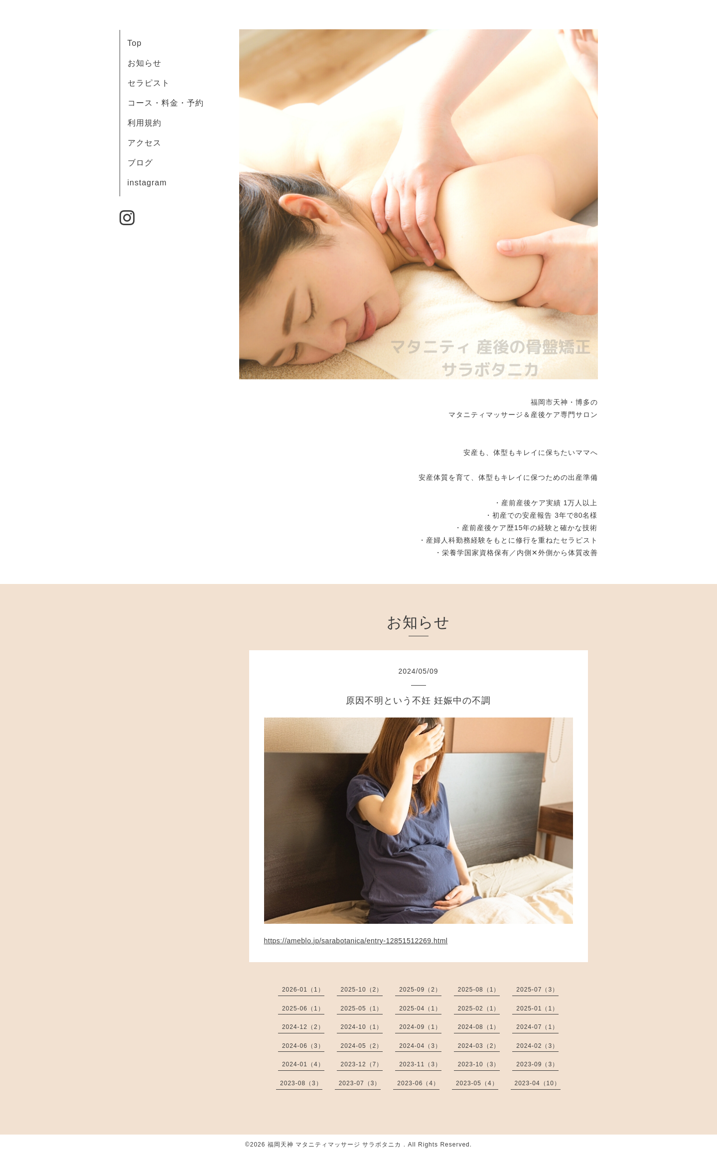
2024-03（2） (479, 1045)
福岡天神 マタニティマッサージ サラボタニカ (336, 1144)
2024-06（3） (303, 1045)
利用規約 (144, 123)
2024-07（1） (537, 1026)
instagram (147, 182)
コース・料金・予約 (166, 103)
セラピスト (149, 83)
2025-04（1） (420, 1008)
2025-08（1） (479, 989)
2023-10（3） (479, 1064)
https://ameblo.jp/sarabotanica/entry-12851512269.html (356, 941)
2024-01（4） (303, 1064)
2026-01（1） (303, 989)
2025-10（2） (362, 989)
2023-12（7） (362, 1064)
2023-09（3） (537, 1064)
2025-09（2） (420, 989)
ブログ (140, 162)
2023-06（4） (418, 1083)
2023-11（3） (420, 1064)
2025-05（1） (362, 1008)
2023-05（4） (477, 1083)
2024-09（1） (420, 1026)
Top (135, 43)
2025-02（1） (479, 1008)
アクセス (144, 143)
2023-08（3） (301, 1083)
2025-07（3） (537, 989)
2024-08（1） (479, 1026)
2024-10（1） (362, 1026)
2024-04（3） (420, 1045)
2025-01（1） (537, 1008)
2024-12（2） (303, 1026)
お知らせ (144, 63)
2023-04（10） (538, 1083)
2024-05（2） (362, 1045)
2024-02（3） (537, 1045)
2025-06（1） (303, 1008)
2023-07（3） (360, 1083)
